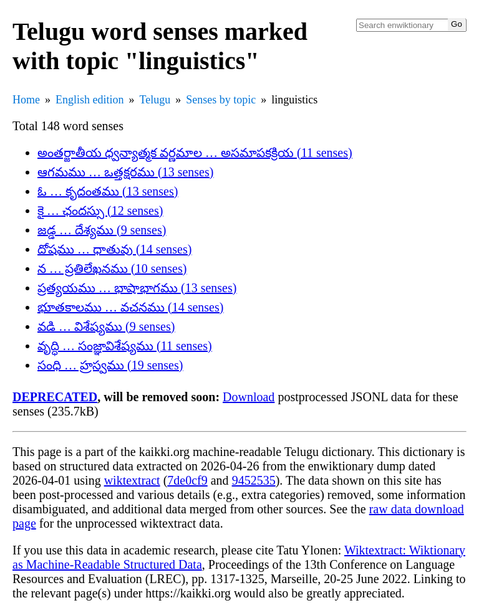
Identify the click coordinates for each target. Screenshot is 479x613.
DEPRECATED (54, 397)
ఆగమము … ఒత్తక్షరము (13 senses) (125, 172)
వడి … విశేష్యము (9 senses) (106, 326)
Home (26, 99)
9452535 (254, 480)
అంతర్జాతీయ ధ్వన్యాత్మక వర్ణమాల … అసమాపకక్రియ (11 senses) (194, 152)
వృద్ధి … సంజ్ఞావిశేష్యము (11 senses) (124, 346)
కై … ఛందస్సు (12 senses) (100, 210)
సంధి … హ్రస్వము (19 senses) (110, 365)
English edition (90, 99)
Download (248, 397)
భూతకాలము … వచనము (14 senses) (130, 307)
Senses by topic (221, 99)
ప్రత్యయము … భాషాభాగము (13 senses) (136, 288)
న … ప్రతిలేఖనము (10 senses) (111, 268)
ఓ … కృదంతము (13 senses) (107, 191)
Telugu (155, 99)
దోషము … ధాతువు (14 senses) (114, 249)
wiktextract (132, 480)
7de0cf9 (187, 480)
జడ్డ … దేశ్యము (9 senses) (101, 230)
